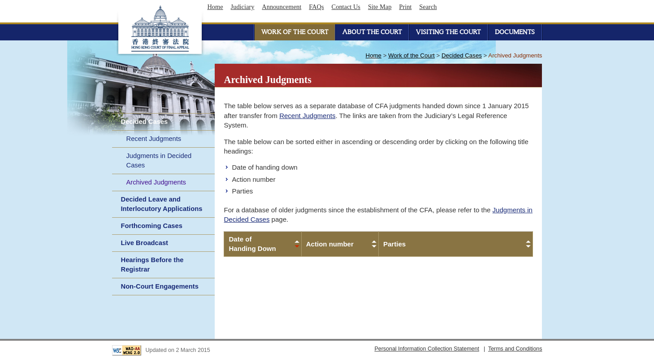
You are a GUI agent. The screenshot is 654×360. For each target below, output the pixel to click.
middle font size (459, 7)
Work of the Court (411, 55)
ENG (485, 7)
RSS (532, 7)
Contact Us (346, 6)
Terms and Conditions (515, 349)
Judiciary (243, 6)
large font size (467, 7)
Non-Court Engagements (160, 286)
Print (405, 6)
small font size (450, 7)
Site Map (379, 6)
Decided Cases (144, 121)
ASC (297, 241)
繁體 (496, 7)
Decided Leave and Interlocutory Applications (162, 204)
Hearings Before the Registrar (152, 264)
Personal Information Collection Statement (426, 349)
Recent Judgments (154, 138)
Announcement (281, 6)
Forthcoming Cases (151, 225)
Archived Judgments (156, 182)
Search (428, 6)
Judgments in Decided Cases (159, 160)
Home (215, 6)
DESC (297, 246)
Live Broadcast (145, 242)
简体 (507, 7)
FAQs (316, 6)
